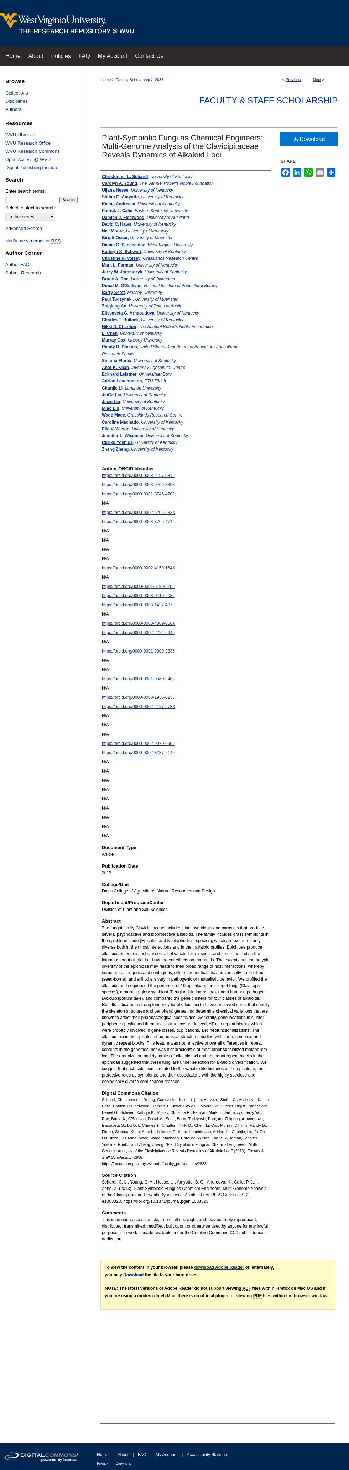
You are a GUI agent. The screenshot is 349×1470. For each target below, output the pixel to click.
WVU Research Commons (32, 151)
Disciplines (16, 101)
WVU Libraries (20, 135)
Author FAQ (17, 264)
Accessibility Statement (209, 1454)
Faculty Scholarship (133, 79)
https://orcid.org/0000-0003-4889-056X (138, 623)
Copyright (123, 1463)
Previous (293, 79)
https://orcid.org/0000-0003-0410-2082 (138, 595)
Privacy (103, 1463)
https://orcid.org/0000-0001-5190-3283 (138, 586)
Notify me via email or (33, 240)
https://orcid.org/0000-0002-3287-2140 (138, 752)
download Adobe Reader (219, 1267)
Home (105, 79)
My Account (167, 1454)
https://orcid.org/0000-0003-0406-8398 (138, 484)
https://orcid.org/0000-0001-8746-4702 (138, 494)
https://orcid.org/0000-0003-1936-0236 (138, 697)
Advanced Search (23, 228)
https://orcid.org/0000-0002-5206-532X (138, 512)
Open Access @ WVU (28, 159)
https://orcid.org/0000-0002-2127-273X (138, 706)
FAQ (142, 1454)
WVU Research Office (28, 143)
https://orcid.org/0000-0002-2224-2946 (138, 632)
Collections (16, 93)
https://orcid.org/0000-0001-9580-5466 (138, 678)
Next (317, 79)
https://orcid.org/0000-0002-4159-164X (138, 567)
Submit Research (23, 272)
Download (309, 139)
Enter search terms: (25, 191)
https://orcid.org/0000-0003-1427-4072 (138, 604)
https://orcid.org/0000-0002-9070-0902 (138, 743)
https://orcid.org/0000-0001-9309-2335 (138, 651)
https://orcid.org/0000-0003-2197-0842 (138, 475)
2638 (159, 79)
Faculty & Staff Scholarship (268, 100)
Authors (13, 109)
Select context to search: (30, 207)
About (123, 1454)
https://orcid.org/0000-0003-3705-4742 (138, 521)
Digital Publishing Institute (31, 167)
